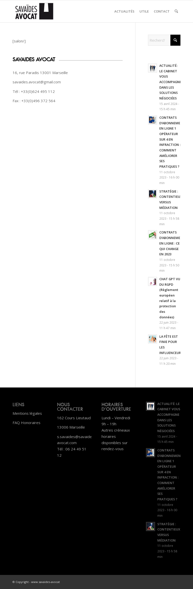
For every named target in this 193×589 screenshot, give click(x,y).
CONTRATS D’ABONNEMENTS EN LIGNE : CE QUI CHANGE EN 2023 (173, 243)
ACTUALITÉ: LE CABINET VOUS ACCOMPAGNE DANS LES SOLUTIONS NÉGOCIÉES (170, 81)
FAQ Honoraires (26, 422)
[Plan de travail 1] (34, 11)
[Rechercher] (176, 11)
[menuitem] (124, 11)
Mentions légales (27, 413)
